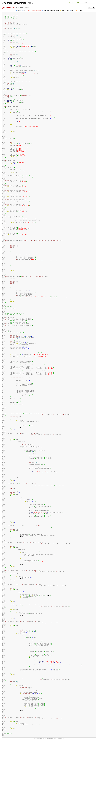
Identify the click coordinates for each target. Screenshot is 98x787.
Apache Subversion (50, 784)
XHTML (59, 784)
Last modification (65, 10)
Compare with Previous (53, 10)
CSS (63, 784)
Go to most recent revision (35, 10)
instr (9, 8)
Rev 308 (19, 10)
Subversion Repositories (14, 3)
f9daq (31, 3)
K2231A (13, 8)
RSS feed (80, 10)
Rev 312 (24, 10)
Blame (44, 10)
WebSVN (40, 784)
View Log (73, 10)
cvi (7, 8)
